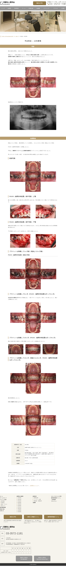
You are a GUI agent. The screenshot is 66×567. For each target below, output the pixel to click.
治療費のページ (34, 485)
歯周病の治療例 (20, 496)
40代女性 (19, 499)
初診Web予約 (39, 3)
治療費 (38, 8)
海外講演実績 (3, 507)
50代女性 (19, 500)
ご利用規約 (53, 499)
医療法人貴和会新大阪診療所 (24, 558)
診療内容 (31, 8)
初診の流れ (2, 509)
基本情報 (3, 501)
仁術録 (63, 8)
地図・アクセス (4, 504)
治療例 (9, 8)
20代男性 (19, 497)
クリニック (46, 8)
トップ (3, 8)
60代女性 (19, 507)
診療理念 (16, 8)
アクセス (55, 8)
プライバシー (54, 501)
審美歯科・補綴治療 (38, 500)
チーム (24, 8)
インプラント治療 (37, 499)
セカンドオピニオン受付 (56, 496)
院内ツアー (3, 505)
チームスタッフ (3, 497)
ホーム (1, 496)
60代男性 (19, 502)
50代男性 (19, 505)
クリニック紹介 (3, 499)
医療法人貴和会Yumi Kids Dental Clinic (42, 558)
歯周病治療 (36, 497)
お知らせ (2, 510)
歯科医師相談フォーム (56, 497)
